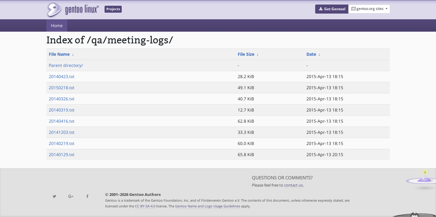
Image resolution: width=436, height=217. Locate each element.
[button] (332, 9)
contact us (293, 185)
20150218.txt (61, 87)
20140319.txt (61, 110)
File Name (59, 54)
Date (311, 54)
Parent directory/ (66, 65)
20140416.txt (61, 121)
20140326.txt (61, 99)
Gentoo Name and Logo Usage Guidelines (207, 206)
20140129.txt (61, 154)
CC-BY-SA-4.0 (145, 206)
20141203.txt (61, 132)
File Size (246, 54)
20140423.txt (61, 76)
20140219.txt (61, 143)
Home (57, 25)
